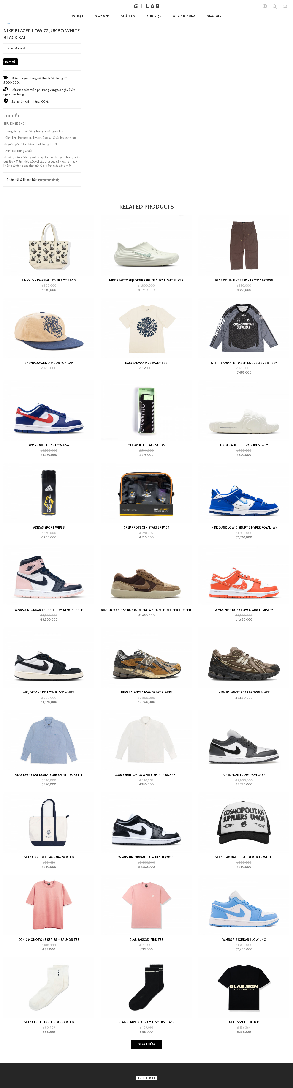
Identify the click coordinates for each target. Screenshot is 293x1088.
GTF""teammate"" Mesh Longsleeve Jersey (244, 363)
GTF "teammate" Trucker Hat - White (244, 857)
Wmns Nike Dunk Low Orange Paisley (244, 610)
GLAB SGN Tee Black (244, 1022)
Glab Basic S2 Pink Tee (146, 939)
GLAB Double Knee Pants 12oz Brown (244, 280)
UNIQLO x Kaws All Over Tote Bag (49, 280)
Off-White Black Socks (146, 445)
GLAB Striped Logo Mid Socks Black (146, 1022)
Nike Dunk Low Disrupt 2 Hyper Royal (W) (244, 527)
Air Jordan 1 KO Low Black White (49, 692)
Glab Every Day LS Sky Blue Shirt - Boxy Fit (49, 775)
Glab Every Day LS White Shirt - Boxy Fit (146, 775)
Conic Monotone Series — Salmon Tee (48, 939)
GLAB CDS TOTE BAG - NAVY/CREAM (49, 857)
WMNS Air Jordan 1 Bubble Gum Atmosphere (48, 610)
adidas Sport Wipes (49, 527)
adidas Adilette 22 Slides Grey (244, 445)
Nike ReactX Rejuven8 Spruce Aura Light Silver (146, 280)
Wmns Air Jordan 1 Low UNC (244, 939)
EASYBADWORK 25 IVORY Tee (146, 363)
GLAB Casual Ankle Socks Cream (49, 1022)
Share (9, 62)
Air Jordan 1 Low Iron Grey (244, 775)
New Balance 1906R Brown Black (244, 692)
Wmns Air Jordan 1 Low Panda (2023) (146, 857)
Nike (6, 23)
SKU (6, 123)
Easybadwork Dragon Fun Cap (49, 363)
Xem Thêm (146, 1044)
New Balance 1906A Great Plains (146, 692)
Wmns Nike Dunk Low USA (49, 445)
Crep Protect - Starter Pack (146, 527)
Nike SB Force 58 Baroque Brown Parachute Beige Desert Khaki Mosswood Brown (146, 610)
